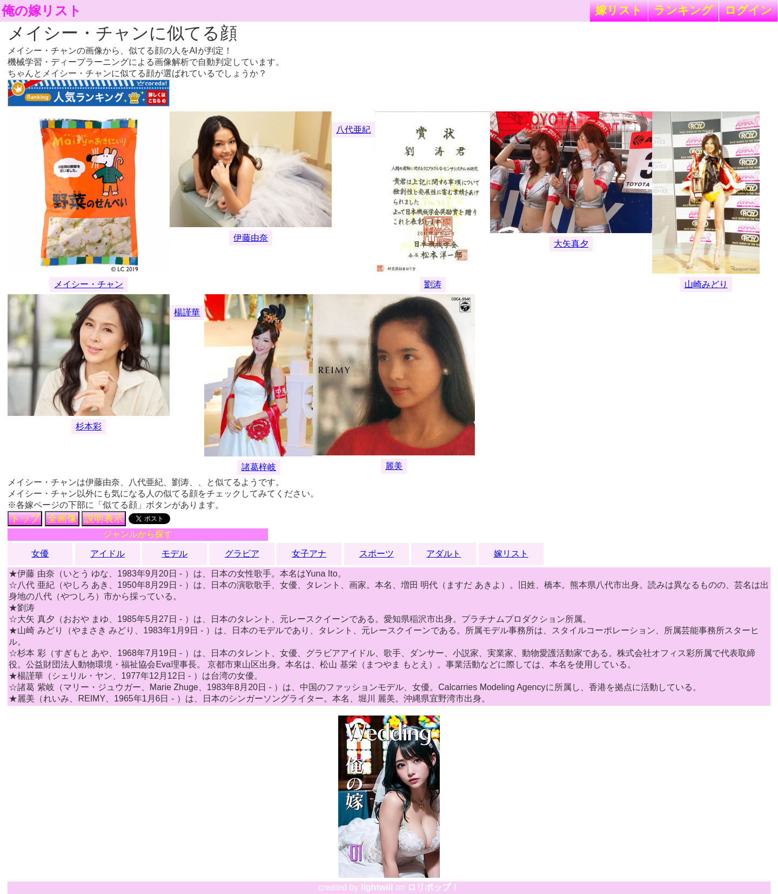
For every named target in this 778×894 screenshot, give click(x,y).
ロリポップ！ (433, 887)
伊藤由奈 (250, 237)
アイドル (107, 553)
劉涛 (432, 284)
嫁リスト (618, 10)
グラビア (242, 553)
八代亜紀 (353, 129)
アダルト (443, 553)
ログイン (748, 10)
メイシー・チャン (88, 284)
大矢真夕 (571, 243)
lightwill (377, 887)
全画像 (62, 518)
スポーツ (376, 553)
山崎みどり (706, 284)
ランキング (683, 10)
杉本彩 (89, 426)
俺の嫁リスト (42, 11)
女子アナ (309, 553)
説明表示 (103, 518)
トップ (24, 518)
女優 (40, 553)
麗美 (394, 466)
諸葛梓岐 (259, 467)
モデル (174, 553)
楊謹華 (187, 312)
